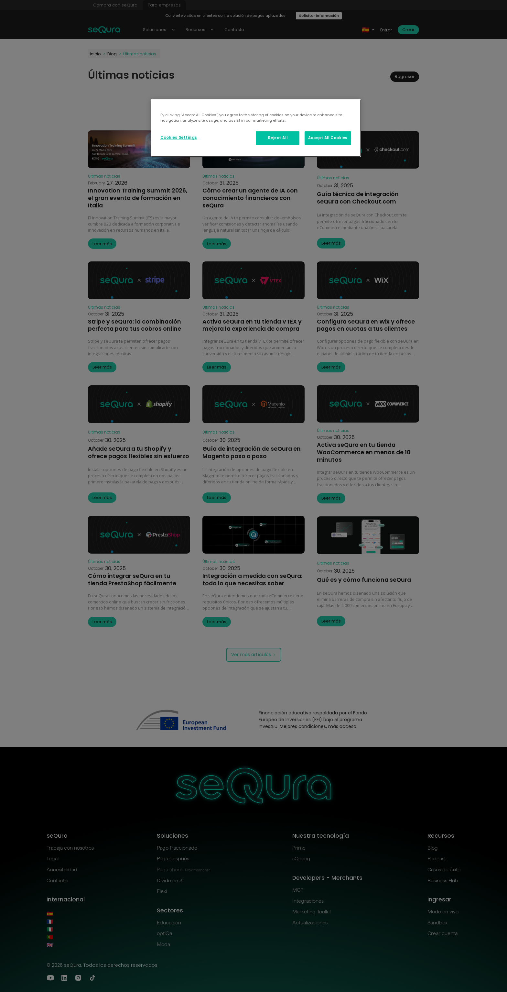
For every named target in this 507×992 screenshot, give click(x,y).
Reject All (278, 137)
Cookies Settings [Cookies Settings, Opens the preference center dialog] (178, 137)
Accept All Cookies (328, 137)
